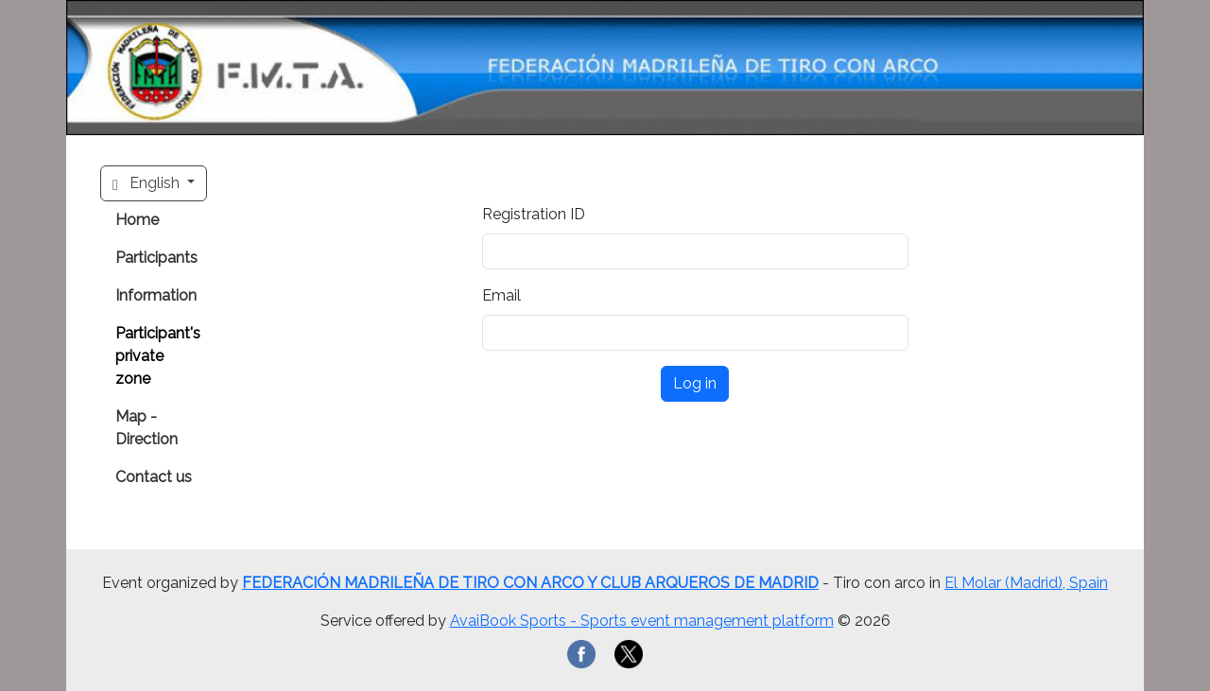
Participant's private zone (157, 356)
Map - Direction (146, 427)
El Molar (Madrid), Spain (1026, 583)
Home (137, 220)
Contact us (153, 477)
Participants (156, 258)
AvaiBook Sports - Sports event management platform (642, 621)
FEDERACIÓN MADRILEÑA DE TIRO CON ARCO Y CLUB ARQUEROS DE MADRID (530, 583)
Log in (695, 383)
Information (156, 295)
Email (501, 295)
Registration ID (533, 214)
